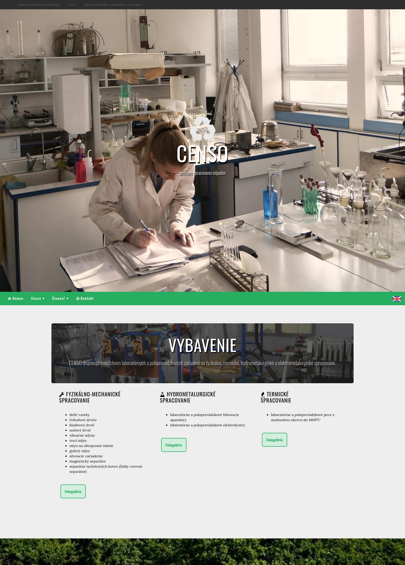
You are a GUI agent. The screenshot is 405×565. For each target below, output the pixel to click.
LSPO (72, 4)
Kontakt (85, 298)
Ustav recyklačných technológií (39, 4)
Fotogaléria (73, 491)
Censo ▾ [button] (37, 298)
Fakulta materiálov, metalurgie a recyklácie (113, 4)
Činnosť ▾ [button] (60, 298)
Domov (16, 298)
